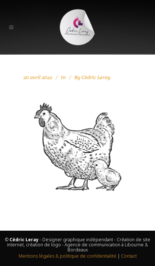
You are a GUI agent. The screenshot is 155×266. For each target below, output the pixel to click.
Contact (129, 256)
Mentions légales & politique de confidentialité (67, 256)
